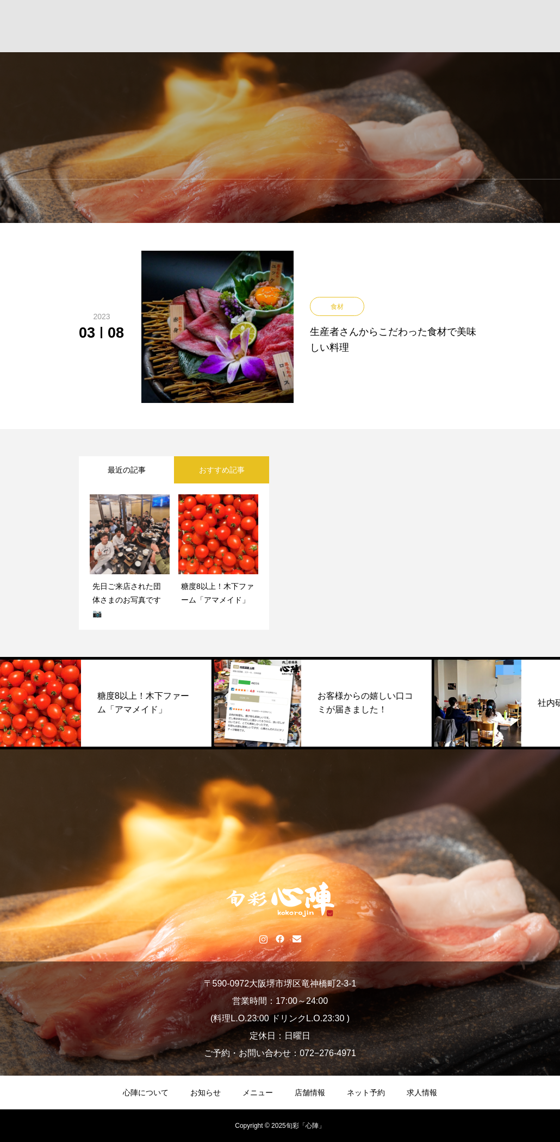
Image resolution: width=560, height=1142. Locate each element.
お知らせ (205, 1092)
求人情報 (422, 1092)
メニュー (257, 1092)
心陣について (146, 1092)
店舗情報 (310, 1092)
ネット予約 (366, 1092)
